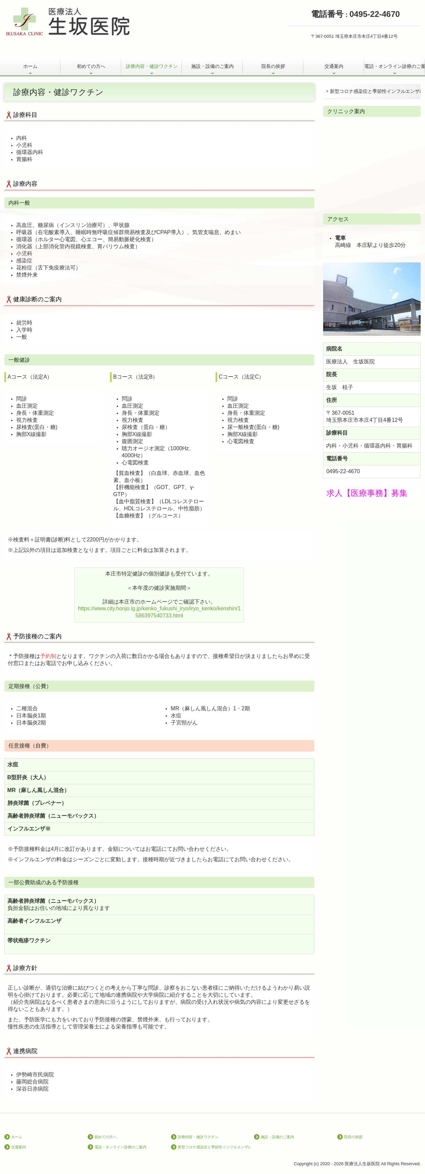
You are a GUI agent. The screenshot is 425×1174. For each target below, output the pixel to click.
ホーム (30, 66)
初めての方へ (91, 66)
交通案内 (333, 66)
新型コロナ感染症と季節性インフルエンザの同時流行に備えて (375, 91)
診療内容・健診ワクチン (152, 66)
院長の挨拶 (273, 66)
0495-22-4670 (343, 471)
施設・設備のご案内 (212, 66)
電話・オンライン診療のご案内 (394, 66)
